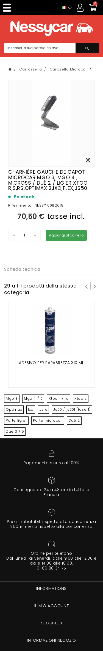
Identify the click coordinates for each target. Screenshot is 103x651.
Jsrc (43, 409)
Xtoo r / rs (58, 398)
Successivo (95, 286)
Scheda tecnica (22, 269)
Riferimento (20, 205)
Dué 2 (74, 420)
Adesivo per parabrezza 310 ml (51, 362)
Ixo (31, 409)
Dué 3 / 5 (15, 431)
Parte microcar (47, 420)
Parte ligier (16, 420)
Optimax (14, 409)
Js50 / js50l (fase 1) (72, 409)
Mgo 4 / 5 (33, 398)
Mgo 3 (12, 398)
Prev (86, 286)
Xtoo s (80, 398)
